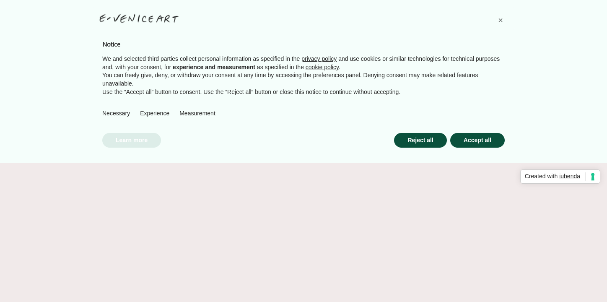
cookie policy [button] (322, 67)
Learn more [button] (132, 140)
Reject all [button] (420, 140)
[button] (500, 20)
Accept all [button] (477, 140)
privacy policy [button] (319, 58)
